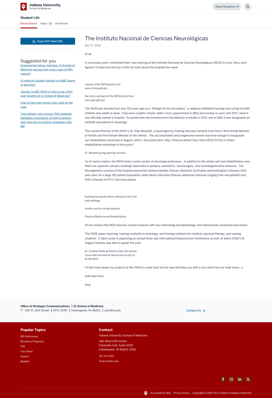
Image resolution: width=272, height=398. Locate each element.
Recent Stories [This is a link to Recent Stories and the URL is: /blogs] (28, 23)
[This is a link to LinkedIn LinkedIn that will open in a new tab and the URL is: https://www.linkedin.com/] (239, 382)
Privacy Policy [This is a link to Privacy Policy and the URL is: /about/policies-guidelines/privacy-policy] (182, 393)
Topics (44, 23)
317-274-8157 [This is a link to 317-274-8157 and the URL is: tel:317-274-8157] (106, 356)
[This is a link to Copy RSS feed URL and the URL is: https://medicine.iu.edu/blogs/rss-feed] (47, 41)
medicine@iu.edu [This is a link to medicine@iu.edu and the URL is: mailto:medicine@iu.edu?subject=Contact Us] (108, 361)
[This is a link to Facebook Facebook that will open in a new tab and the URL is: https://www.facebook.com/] (223, 382)
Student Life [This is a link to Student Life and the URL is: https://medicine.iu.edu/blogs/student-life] (29, 18)
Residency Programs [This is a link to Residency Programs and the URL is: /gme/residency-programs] (32, 341)
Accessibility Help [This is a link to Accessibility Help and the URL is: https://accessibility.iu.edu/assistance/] (161, 393)
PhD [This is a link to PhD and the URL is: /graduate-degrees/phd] (22, 346)
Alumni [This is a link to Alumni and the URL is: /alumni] (24, 356)
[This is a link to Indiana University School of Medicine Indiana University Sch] (40, 6)
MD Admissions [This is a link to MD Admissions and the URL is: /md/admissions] (29, 336)
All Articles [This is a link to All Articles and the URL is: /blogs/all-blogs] (61, 23)
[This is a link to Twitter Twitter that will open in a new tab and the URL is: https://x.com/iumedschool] (248, 382)
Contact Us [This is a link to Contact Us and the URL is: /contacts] (193, 310)
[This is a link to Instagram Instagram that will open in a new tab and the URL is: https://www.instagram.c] (231, 382)
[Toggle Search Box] (248, 6)
